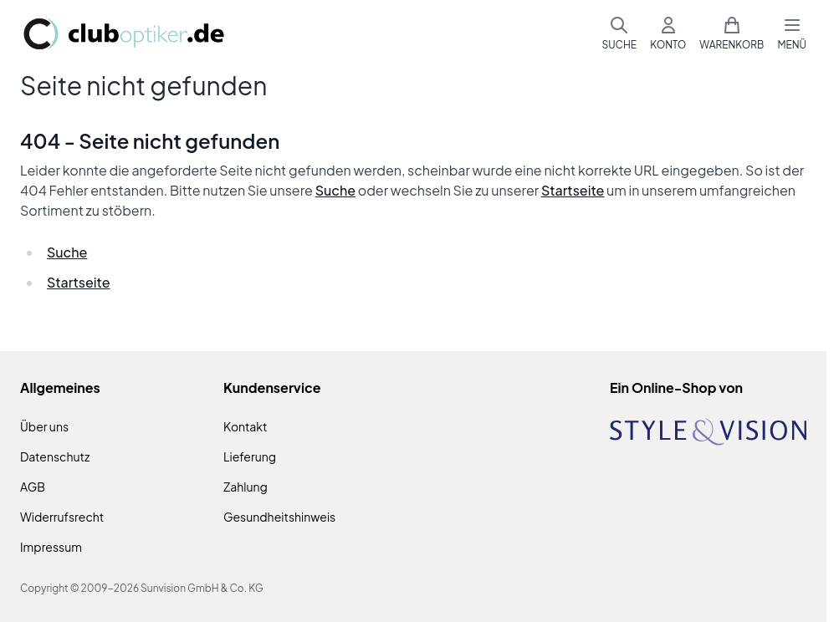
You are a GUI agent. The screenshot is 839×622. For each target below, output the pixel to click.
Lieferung (249, 456)
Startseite (572, 190)
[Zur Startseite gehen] (124, 34)
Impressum (51, 546)
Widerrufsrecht (62, 516)
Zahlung (245, 486)
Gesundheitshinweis (279, 516)
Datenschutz (55, 456)
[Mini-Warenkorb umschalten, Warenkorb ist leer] (731, 33)
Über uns (44, 426)
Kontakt (245, 426)
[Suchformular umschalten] (619, 33)
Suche (335, 190)
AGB (32, 486)
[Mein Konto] (668, 33)
